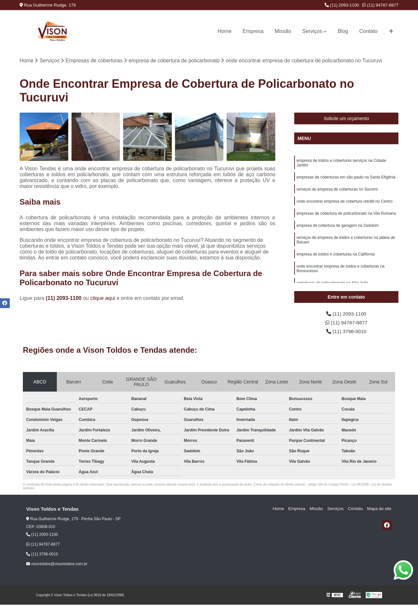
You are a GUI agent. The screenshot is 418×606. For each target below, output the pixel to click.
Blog (343, 31)
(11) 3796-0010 (346, 332)
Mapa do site (379, 509)
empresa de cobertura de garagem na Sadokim (337, 227)
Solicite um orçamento (346, 118)
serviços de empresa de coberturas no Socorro (337, 190)
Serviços (312, 31)
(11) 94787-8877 (380, 5)
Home (224, 31)
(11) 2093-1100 (342, 5)
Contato (368, 31)
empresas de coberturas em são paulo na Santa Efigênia (346, 178)
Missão (283, 31)
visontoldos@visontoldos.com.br (57, 565)
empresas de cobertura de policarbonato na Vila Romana (346, 215)
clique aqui (102, 298)
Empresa (253, 31)
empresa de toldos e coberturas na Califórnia (336, 257)
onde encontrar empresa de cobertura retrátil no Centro (345, 202)
